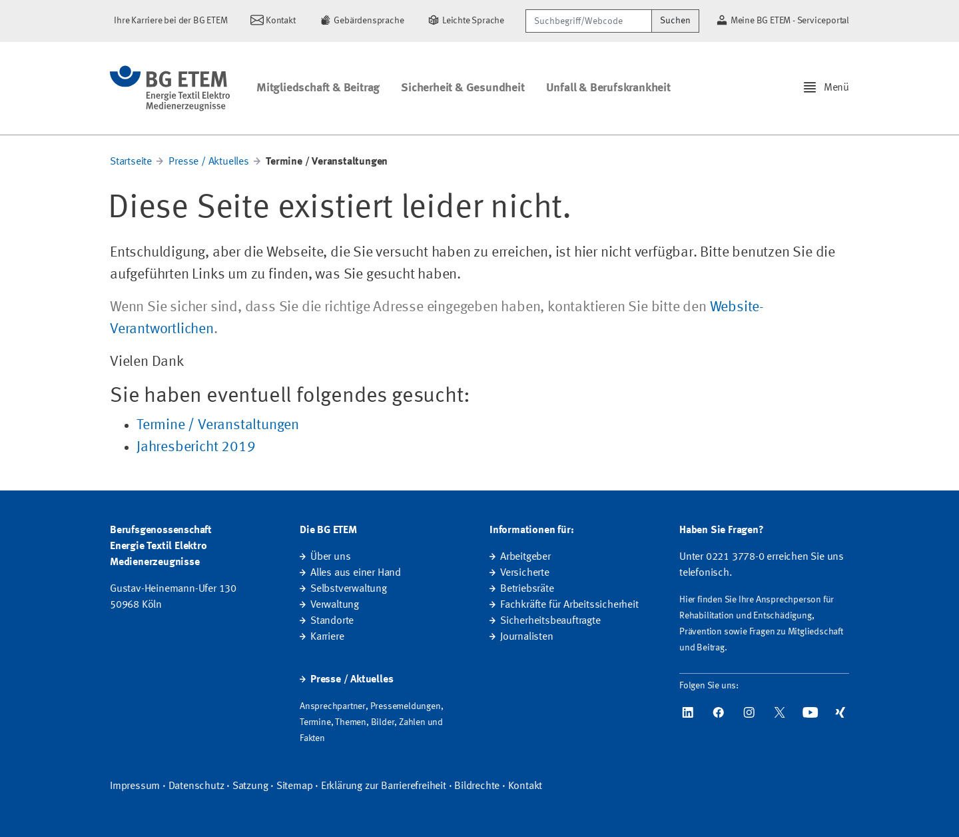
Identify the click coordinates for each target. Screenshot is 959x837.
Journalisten (526, 637)
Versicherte (524, 573)
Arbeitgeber (525, 557)
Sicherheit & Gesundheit (462, 88)
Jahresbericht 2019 (196, 447)
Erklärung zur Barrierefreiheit (383, 786)
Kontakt (525, 786)
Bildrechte (476, 786)
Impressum (135, 786)
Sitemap (294, 786)
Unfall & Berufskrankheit (608, 88)
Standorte (332, 621)
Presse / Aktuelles (208, 162)
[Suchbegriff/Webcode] (588, 21)
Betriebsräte (527, 589)
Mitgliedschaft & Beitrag (318, 88)
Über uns (330, 557)
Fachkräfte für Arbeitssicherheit (569, 605)
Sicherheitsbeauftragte (550, 621)
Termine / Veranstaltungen (218, 425)
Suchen (675, 20)
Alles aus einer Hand (355, 573)
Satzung (250, 786)
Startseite (131, 162)
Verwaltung (334, 605)
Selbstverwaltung (348, 589)
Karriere (327, 637)
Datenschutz (196, 786)
